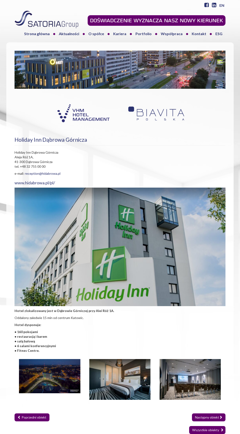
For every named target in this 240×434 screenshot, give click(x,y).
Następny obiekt (208, 417)
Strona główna (37, 33)
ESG (218, 33)
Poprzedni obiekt (32, 417)
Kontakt (199, 33)
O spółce (96, 33)
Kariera (119, 33)
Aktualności (69, 33)
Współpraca (172, 33)
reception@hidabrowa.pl (42, 173)
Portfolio (143, 33)
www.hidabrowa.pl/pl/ (35, 182)
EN (221, 5)
